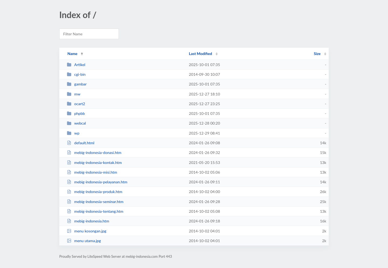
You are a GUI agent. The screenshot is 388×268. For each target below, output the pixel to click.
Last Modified (200, 53)
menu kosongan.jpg (86, 231)
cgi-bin (76, 74)
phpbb (76, 113)
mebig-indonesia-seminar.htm (95, 201)
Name (72, 53)
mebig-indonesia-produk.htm (94, 191)
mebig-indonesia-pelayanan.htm (97, 182)
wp (73, 133)
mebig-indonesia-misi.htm (92, 172)
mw (73, 94)
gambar (76, 84)
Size (317, 53)
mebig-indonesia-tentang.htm (95, 211)
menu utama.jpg (84, 240)
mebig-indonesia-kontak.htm (94, 162)
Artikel (76, 64)
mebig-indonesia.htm (88, 221)
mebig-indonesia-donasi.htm (94, 152)
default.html (80, 142)
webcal (76, 123)
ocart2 (76, 103)
